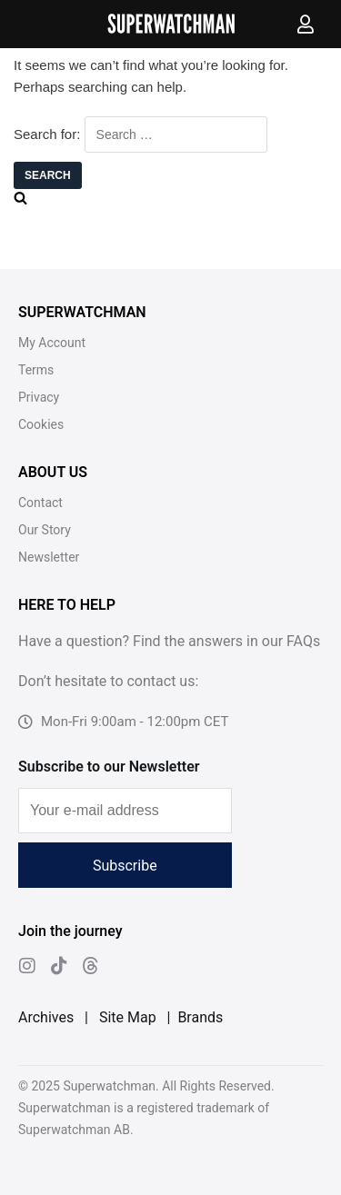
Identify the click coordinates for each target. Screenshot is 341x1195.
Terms (36, 370)
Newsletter (48, 557)
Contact (40, 502)
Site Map (127, 1017)
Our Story (44, 530)
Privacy (38, 397)
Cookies (41, 424)
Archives (46, 1017)
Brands (200, 1017)
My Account (51, 342)
